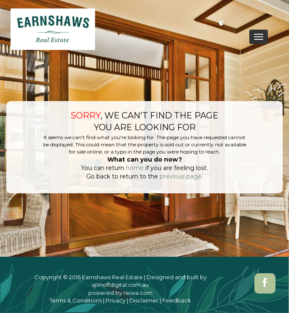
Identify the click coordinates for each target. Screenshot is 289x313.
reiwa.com (138, 292)
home (135, 168)
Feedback (176, 300)
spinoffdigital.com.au (120, 284)
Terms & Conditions (75, 300)
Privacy (115, 300)
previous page (181, 176)
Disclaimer (143, 300)
